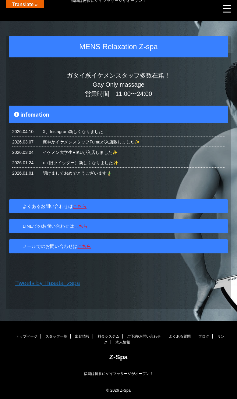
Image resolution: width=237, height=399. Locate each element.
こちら (80, 206)
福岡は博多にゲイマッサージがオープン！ (118, 374)
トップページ (26, 336)
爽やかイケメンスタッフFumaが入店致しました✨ (91, 142)
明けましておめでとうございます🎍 (77, 173)
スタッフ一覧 (56, 336)
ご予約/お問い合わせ (144, 336)
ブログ (203, 336)
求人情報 (122, 342)
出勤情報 (82, 336)
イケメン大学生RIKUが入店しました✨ (80, 152)
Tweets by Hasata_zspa (47, 283)
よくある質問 (180, 336)
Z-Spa (118, 357)
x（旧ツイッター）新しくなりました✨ (80, 162)
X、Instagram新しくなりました (73, 131)
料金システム (108, 336)
